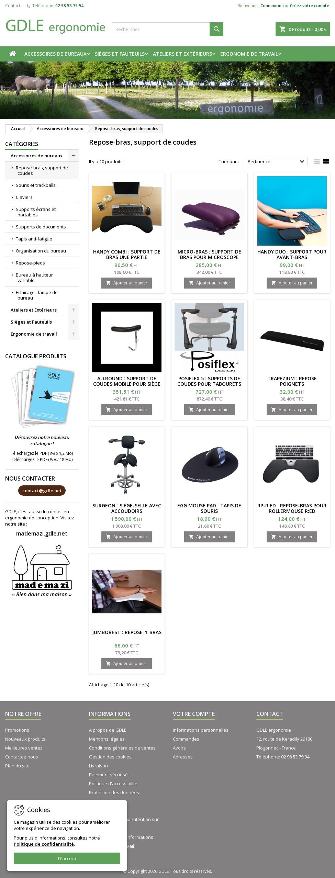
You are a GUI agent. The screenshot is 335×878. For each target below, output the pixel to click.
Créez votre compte (309, 6)
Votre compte (194, 714)
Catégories (21, 144)
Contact (12, 6)
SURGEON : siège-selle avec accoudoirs (126, 508)
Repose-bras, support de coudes (42, 170)
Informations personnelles (200, 730)
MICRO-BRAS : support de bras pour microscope (209, 254)
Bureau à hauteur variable (34, 277)
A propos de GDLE (107, 730)
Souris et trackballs (36, 185)
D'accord (67, 858)
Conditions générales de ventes (122, 748)
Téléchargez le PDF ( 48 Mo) (42, 459)
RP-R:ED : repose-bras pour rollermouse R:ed (291, 508)
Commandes (186, 739)
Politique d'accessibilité (113, 783)
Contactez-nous (21, 757)
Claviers (24, 197)
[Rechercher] (167, 29)
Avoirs (179, 748)
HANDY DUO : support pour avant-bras (291, 254)
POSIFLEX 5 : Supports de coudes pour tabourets (209, 381)
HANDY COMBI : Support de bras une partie (126, 254)
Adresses (183, 757)
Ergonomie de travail (249, 53)
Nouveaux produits (25, 739)
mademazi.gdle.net (42, 533)
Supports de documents (41, 227)
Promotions (17, 730)
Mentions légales (107, 739)
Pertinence (277, 162)
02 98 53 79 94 (69, 6)
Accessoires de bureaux (55, 53)
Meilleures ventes (24, 748)
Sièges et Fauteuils (120, 53)
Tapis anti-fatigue (34, 239)
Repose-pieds (30, 263)
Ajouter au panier (126, 283)
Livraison (98, 766)
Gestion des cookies (110, 757)
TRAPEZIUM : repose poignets (292, 381)
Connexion (270, 6)
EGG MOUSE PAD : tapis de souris (209, 508)
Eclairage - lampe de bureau (37, 295)
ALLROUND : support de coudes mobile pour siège (126, 381)
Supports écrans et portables (36, 212)
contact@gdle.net (42, 490)
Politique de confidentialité (44, 844)
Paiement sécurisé (108, 775)
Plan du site (17, 766)
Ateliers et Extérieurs (182, 53)
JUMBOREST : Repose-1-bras (126, 632)
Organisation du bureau (41, 251)
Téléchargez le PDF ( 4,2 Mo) (42, 453)
